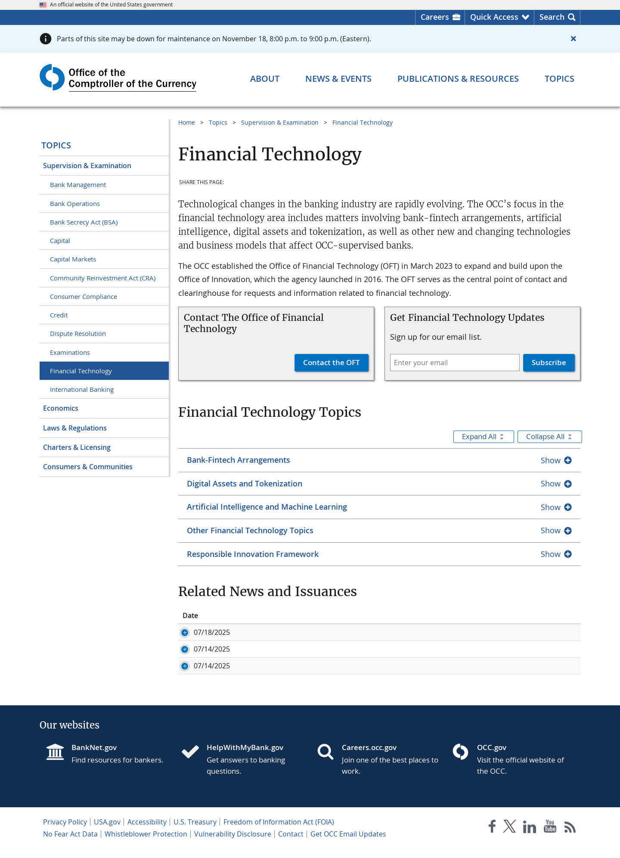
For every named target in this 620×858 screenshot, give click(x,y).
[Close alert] (573, 39)
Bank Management (78, 184)
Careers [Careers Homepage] (435, 17)
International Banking (82, 389)
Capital (60, 240)
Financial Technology (81, 370)
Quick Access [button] (494, 17)
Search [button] (551, 17)
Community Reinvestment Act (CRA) (102, 278)
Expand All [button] (483, 436)
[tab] (379, 460)
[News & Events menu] (338, 78)
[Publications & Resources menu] (458, 78)
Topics (56, 145)
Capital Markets (73, 259)
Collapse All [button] (550, 436)
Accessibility (147, 831)
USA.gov (107, 831)
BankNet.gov (94, 757)
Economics (60, 408)
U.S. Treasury (195, 831)
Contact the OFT (331, 362)
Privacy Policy (65, 831)
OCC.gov (491, 757)
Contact (291, 843)
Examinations (70, 352)
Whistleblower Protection (146, 843)
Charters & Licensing (77, 447)
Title (311, 615)
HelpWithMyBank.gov (245, 757)
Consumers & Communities (88, 466)
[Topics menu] (559, 78)
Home (186, 122)
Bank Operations (75, 203)
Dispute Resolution (78, 333)
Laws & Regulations (75, 428)
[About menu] (265, 78)
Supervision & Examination (87, 165)
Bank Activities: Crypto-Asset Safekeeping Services (384, 649)
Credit (59, 315)
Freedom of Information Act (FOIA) (278, 831)
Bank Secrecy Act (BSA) (84, 222)
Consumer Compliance (83, 296)
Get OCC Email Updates (348, 843)
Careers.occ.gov (369, 757)
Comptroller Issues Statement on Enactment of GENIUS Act (400, 632)
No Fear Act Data (70, 843)
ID (244, 615)
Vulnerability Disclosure (232, 843)
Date (190, 615)
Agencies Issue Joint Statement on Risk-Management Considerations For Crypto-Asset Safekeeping (433, 670)
